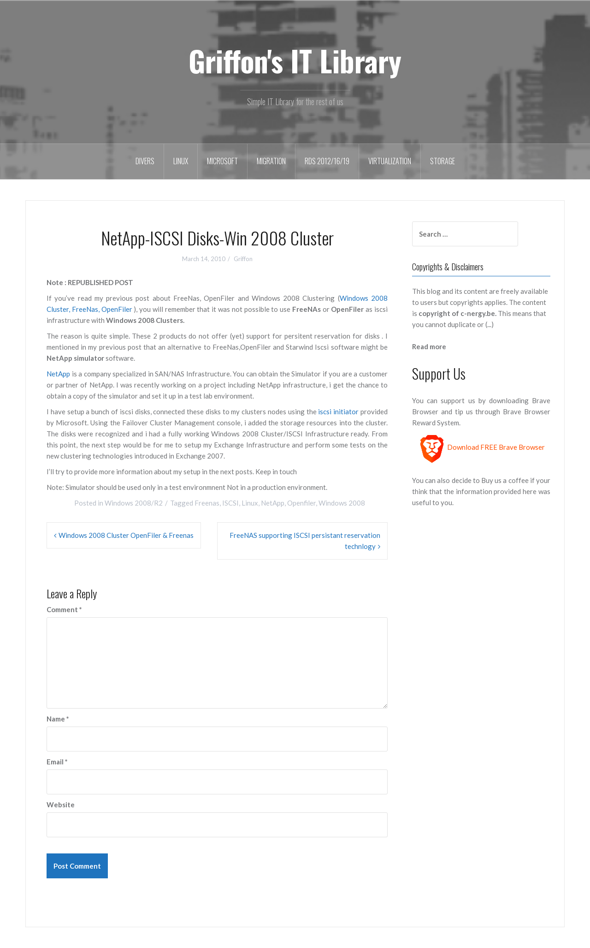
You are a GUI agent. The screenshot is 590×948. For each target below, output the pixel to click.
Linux (180, 161)
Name (58, 719)
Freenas (207, 503)
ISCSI (230, 503)
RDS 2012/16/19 (327, 161)
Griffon (243, 258)
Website (61, 804)
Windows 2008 (342, 503)
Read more (429, 346)
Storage (442, 161)
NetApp (58, 374)
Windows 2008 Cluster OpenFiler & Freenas (126, 535)
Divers (145, 161)
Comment (64, 609)
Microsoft (222, 161)
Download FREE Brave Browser (496, 447)
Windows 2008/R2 (134, 503)
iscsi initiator (338, 411)
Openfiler (301, 503)
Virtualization (389, 161)
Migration (271, 161)
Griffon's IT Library (295, 60)
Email (57, 761)
